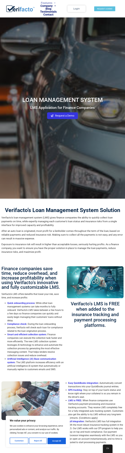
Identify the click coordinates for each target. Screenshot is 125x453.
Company (48, 5)
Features (48, 2)
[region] (38, 432)
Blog (48, 8)
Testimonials (48, 11)
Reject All (38, 441)
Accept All (57, 441)
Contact (48, 14)
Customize (19, 441)
